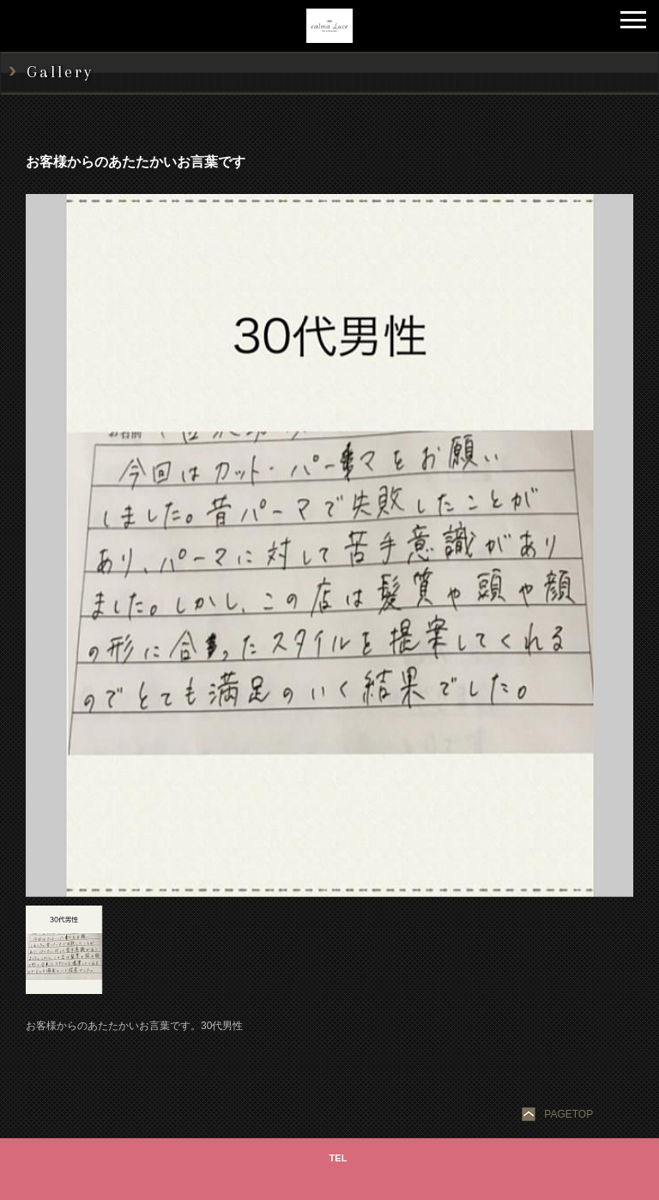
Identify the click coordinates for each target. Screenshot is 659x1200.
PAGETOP (568, 1114)
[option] (329, 545)
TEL (339, 1158)
